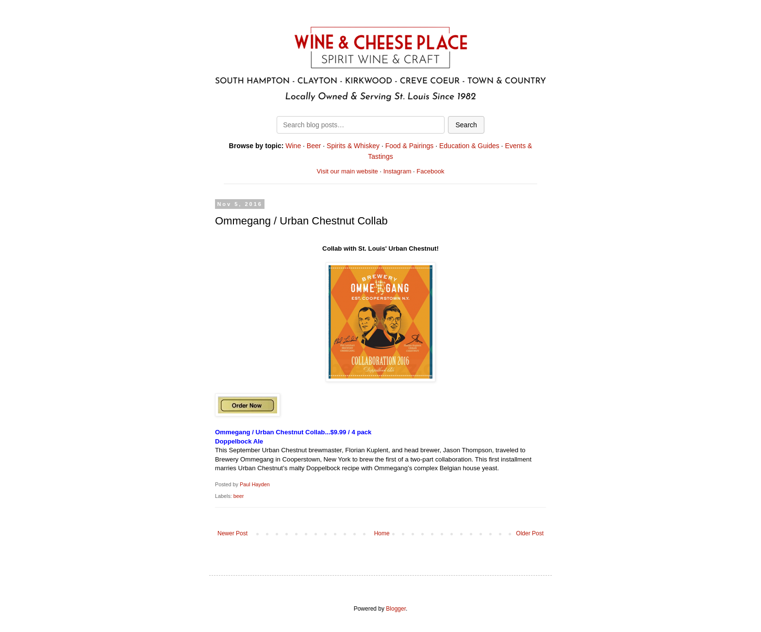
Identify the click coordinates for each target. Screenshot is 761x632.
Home (382, 533)
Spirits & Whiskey (353, 146)
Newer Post (232, 533)
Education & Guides (469, 146)
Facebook (430, 171)
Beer (314, 146)
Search (466, 125)
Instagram (397, 171)
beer (238, 496)
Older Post (530, 533)
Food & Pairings (409, 146)
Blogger (396, 608)
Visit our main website (347, 171)
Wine (293, 146)
